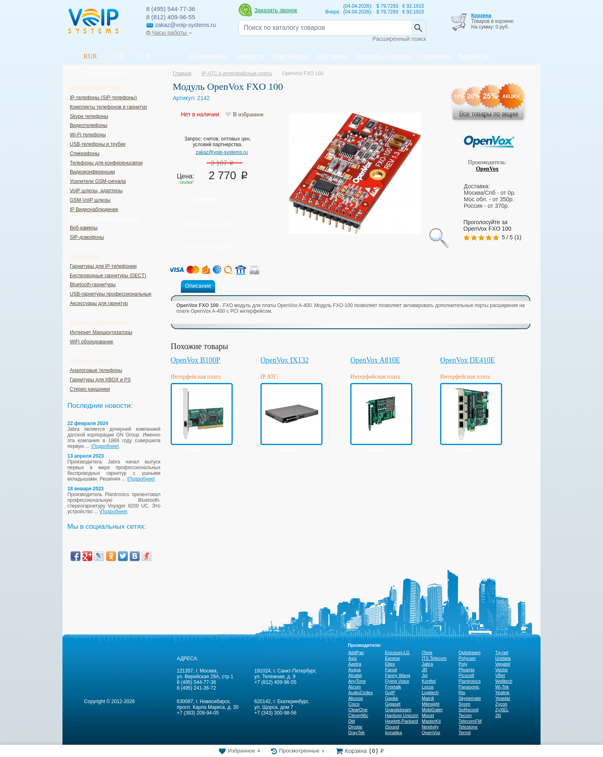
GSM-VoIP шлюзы (90, 200)
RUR (90, 56)
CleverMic (358, 715)
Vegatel (502, 663)
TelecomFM (470, 721)
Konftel (429, 681)
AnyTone (357, 681)
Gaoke (391, 698)
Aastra (354, 663)
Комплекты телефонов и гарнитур (108, 107)
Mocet (428, 715)
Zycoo (501, 703)
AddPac (356, 652)
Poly (462, 663)
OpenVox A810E (375, 360)
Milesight (430, 703)
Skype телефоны (89, 116)
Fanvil (391, 669)
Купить (206, 199)
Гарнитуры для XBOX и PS (100, 380)
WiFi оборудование (91, 342)
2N (498, 715)
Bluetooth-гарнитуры (93, 284)
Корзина (481, 15)
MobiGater (432, 709)
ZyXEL (502, 709)
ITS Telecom (434, 658)
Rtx (461, 692)
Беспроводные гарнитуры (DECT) (108, 275)
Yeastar (502, 698)
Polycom (467, 658)
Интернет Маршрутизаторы (101, 332)
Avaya (354, 669)
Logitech (430, 692)
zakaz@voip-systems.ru (222, 152)
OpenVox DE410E (467, 360)
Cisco (354, 703)
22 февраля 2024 (87, 423)
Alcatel (355, 675)
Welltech (503, 681)
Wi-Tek (502, 686)
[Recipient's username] (324, 28)
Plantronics (469, 681)
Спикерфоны (84, 153)
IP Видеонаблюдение (94, 209)
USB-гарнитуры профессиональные (110, 294)
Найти (418, 28)
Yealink (502, 692)
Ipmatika (393, 732)
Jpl (424, 675)
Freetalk (393, 686)
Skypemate (469, 698)
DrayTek (356, 732)
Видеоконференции (92, 172)
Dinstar (355, 726)
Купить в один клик (210, 224)
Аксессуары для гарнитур (99, 303)
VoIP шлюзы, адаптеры (96, 191)
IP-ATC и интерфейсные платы (104, 218)
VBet (500, 675)
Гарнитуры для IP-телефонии (103, 266)
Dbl (351, 721)
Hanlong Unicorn (401, 715)
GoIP (390, 692)
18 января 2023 (85, 489)
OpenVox (487, 169)
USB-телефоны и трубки (97, 144)
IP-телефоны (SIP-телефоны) (103, 97)
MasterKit (431, 721)
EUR (144, 56)
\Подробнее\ (105, 446)
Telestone (468, 726)
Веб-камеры (84, 228)
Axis (352, 658)
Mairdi (428, 698)
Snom (464, 703)
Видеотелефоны (88, 125)
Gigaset (393, 703)
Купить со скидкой (209, 247)
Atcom (354, 686)
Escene (392, 658)
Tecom (465, 715)
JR (424, 669)
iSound (392, 726)
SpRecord (468, 709)
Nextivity (430, 726)
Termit (464, 732)
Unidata (503, 658)
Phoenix (466, 669)
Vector (501, 669)
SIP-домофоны (87, 237)
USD (117, 56)
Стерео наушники (90, 389)
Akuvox (355, 698)
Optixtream (469, 652)
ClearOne (357, 709)
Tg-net (501, 652)
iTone (427, 652)
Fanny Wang (397, 675)
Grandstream (398, 709)
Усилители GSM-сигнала (98, 181)
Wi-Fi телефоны (88, 135)
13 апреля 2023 (85, 456)
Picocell (466, 675)
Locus (428, 686)
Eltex (390, 663)
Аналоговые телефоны (96, 370)
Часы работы (168, 32)
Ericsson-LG (397, 652)
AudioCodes (360, 692)
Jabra (427, 663)
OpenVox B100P (195, 360)
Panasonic (468, 686)
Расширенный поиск (399, 39)
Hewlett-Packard (401, 721)
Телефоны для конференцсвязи (106, 163)
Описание (198, 286)
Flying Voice (397, 681)
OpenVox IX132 (284, 360)
